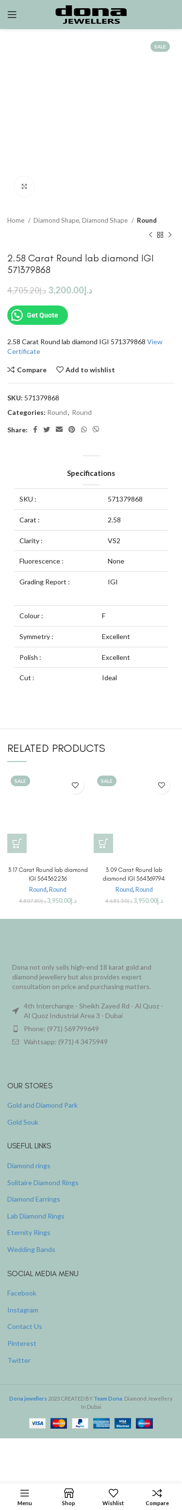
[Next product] (170, 235)
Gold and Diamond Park (42, 1105)
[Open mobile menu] (12, 14)
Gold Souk (22, 1122)
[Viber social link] (96, 430)
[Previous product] (150, 235)
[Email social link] (59, 430)
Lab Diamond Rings (36, 1216)
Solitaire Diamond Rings (43, 1182)
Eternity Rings (28, 1232)
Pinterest (21, 1343)
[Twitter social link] (46, 430)
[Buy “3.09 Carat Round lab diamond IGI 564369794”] (103, 843)
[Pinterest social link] (72, 430)
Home (16, 220)
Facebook (21, 1293)
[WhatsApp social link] (84, 430)
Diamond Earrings (33, 1199)
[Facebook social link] (35, 430)
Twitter (19, 1360)
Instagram (22, 1310)
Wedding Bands (31, 1249)
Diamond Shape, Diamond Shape (81, 220)
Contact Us (24, 1326)
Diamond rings (28, 1165)
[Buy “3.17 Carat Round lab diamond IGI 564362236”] (17, 843)
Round (147, 220)
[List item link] (91, 1029)
